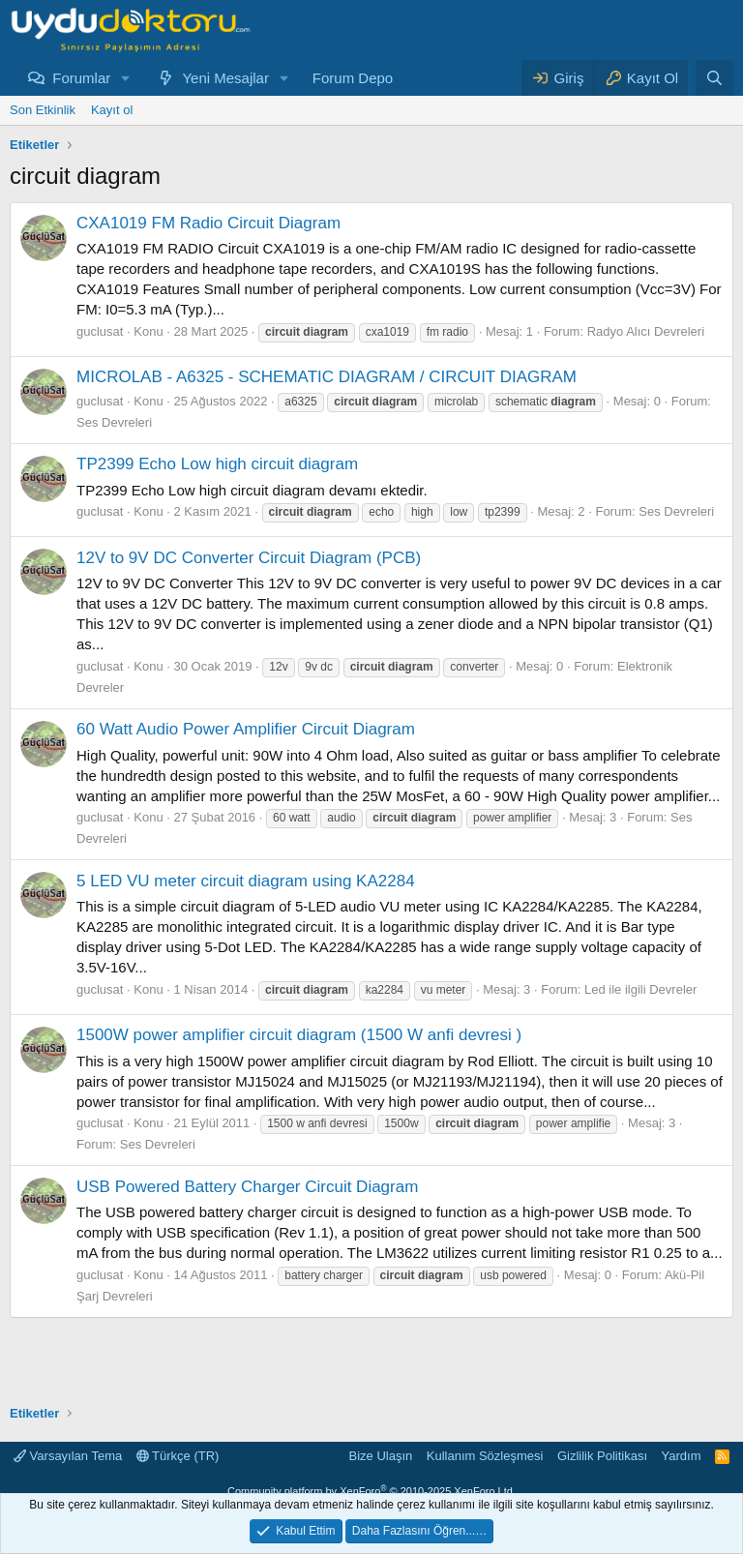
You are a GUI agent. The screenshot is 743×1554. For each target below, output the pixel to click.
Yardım (681, 1456)
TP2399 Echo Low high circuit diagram (217, 464)
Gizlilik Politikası (602, 1456)
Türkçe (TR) (178, 1456)
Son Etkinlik (42, 110)
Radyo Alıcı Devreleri (645, 331)
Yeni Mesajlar (225, 78)
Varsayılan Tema (68, 1456)
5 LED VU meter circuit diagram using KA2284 (245, 881)
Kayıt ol (112, 110)
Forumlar (81, 78)
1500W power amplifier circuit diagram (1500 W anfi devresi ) (298, 1035)
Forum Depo (352, 78)
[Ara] (714, 78)
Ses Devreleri (114, 422)
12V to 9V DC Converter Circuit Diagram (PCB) (248, 558)
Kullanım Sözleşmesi (485, 1456)
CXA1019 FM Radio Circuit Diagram (208, 223)
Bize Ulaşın (381, 1456)
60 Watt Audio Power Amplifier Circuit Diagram (245, 729)
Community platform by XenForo (371, 1491)
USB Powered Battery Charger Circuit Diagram (247, 1187)
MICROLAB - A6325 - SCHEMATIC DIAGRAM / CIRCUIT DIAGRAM (326, 377)
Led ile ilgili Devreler (640, 989)
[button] (125, 78)
